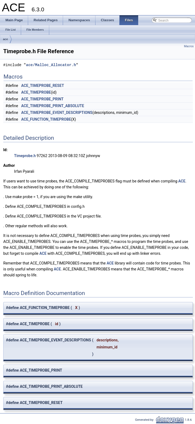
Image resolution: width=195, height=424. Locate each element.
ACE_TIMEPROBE (36, 92)
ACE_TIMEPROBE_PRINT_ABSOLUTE (52, 106)
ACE (181, 181)
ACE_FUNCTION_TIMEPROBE (46, 119)
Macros (189, 46)
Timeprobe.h (25, 156)
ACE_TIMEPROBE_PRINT (42, 99)
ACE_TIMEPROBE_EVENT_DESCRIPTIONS (56, 112)
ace (5, 39)
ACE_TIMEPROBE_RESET (42, 85)
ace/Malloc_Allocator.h (51, 64)
